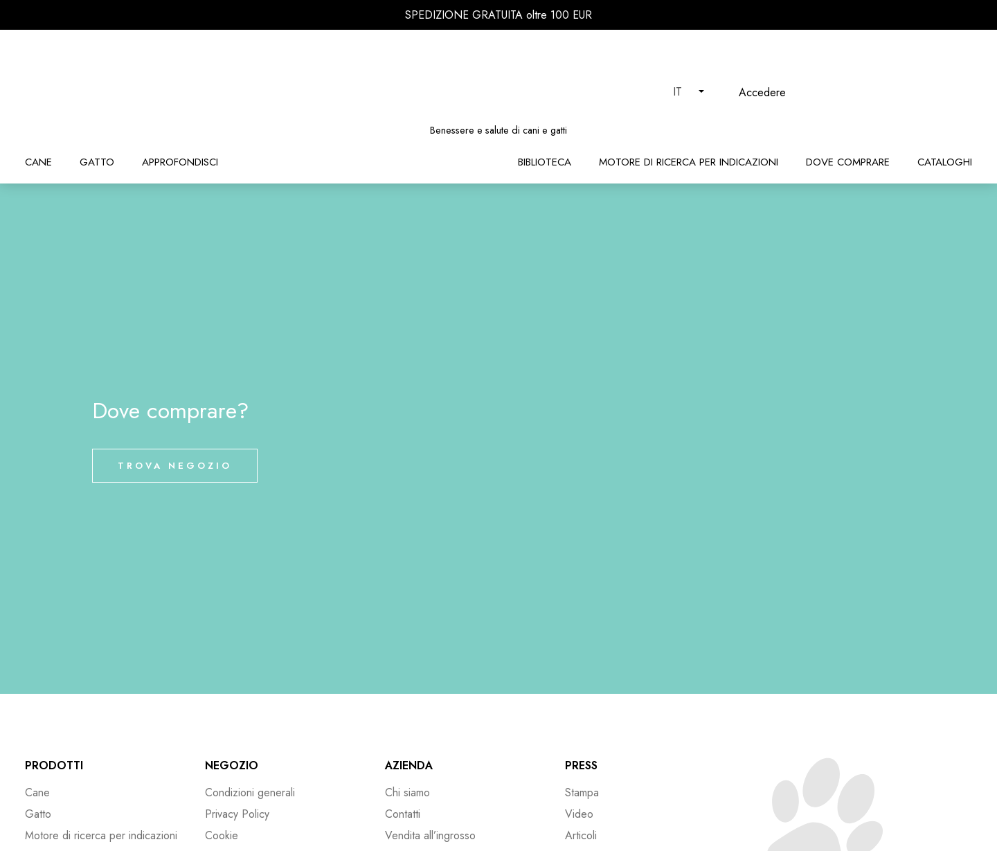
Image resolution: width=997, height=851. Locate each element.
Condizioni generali (250, 792)
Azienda (409, 765)
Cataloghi (944, 162)
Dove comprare (848, 162)
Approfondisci (180, 162)
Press (581, 765)
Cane (38, 162)
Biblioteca (544, 162)
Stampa (582, 792)
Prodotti (54, 765)
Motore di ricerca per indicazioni (688, 162)
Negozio (231, 765)
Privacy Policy (237, 814)
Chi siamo (407, 792)
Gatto (97, 162)
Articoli (581, 835)
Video (579, 814)
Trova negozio (175, 465)
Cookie (221, 835)
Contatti (402, 814)
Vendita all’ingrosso (430, 835)
